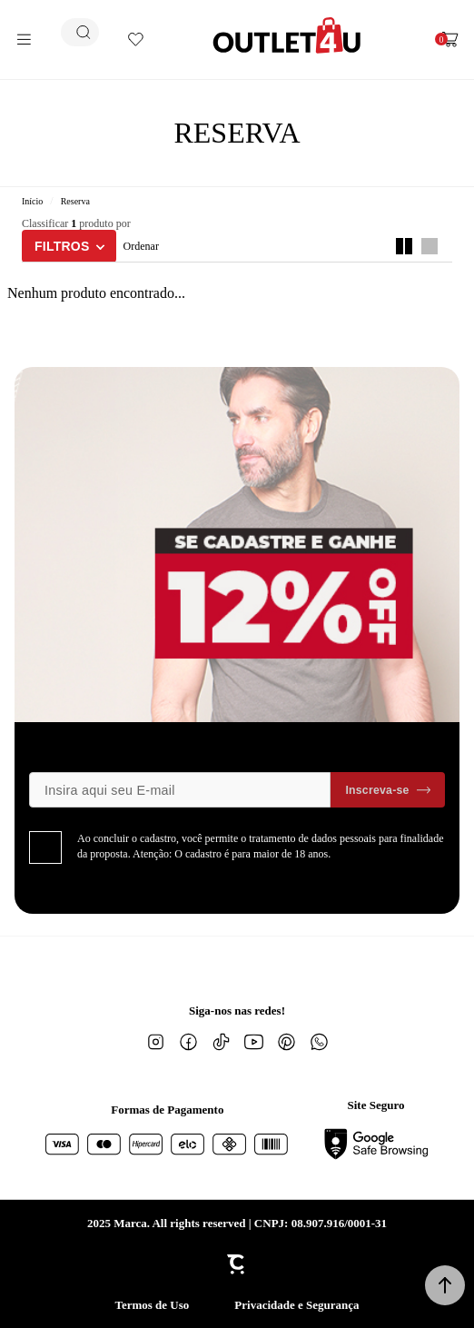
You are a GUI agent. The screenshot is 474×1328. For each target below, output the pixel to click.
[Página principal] (287, 35)
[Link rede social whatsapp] (319, 1042)
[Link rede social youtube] (253, 1042)
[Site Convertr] (237, 1264)
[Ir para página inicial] (32, 201)
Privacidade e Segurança (296, 1305)
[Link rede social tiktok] (221, 1042)
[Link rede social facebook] (188, 1042)
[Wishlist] (135, 39)
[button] (445, 1285)
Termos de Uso (151, 1305)
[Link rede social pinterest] (286, 1042)
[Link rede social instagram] (155, 1042)
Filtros (62, 246)
